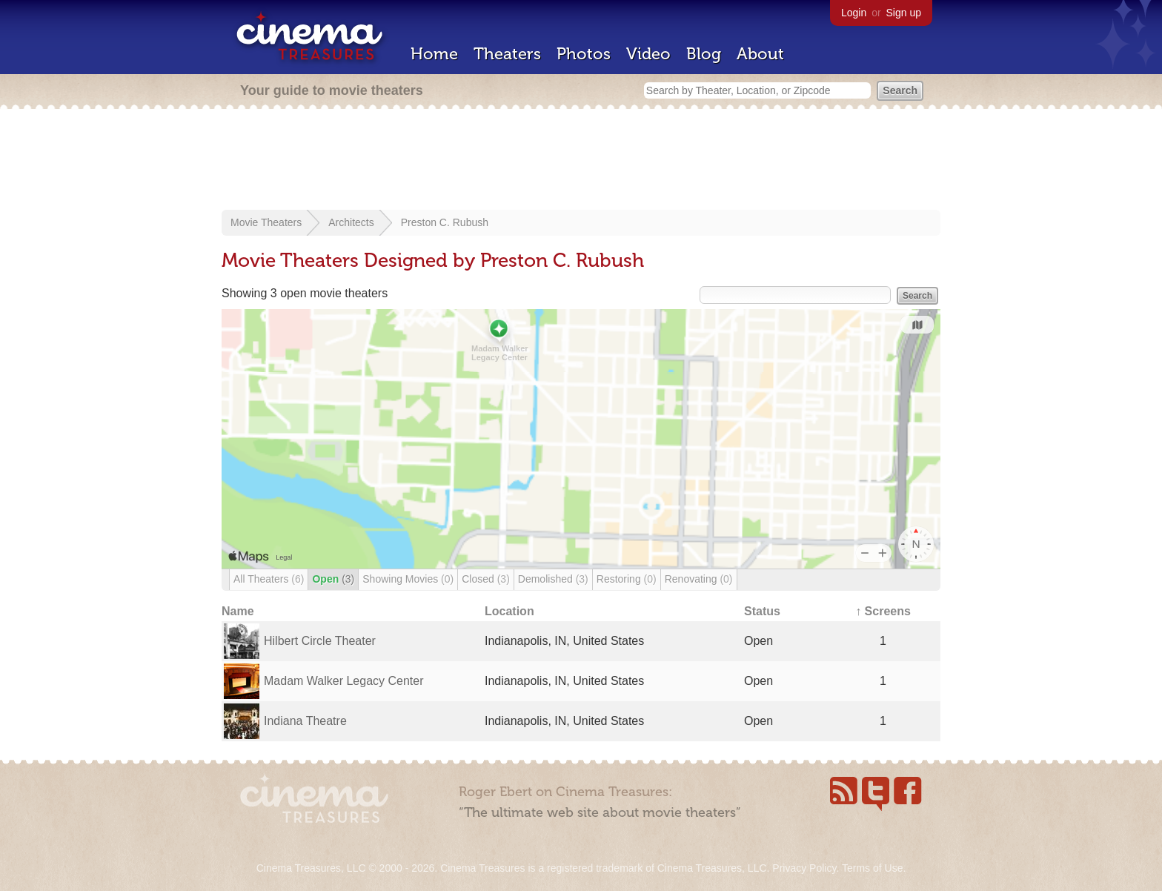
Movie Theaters (266, 222)
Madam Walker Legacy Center (344, 681)
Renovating (699, 579)
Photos (584, 54)
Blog (703, 54)
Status (762, 611)
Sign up (903, 13)
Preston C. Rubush (444, 222)
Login (853, 13)
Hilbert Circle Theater (320, 641)
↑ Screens (883, 611)
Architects (351, 222)
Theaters (507, 54)
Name (238, 611)
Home (434, 54)
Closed (486, 579)
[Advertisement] (581, 160)
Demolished (553, 579)
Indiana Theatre (305, 721)
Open (333, 579)
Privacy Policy (804, 868)
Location (509, 611)
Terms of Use (872, 868)
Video (648, 54)
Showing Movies (408, 579)
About (760, 54)
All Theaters (268, 579)
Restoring (627, 579)
